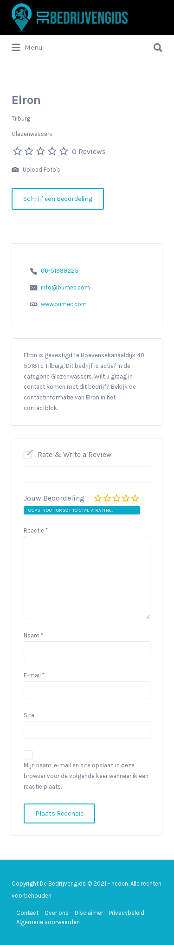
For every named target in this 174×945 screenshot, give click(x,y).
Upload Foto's (36, 170)
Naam (33, 635)
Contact (27, 912)
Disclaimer (89, 912)
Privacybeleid (126, 912)
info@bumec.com (65, 287)
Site (29, 715)
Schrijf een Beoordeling (57, 199)
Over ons (57, 912)
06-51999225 (59, 270)
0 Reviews (89, 151)
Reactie (36, 530)
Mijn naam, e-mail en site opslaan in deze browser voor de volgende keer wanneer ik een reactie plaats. (86, 776)
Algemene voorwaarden (48, 922)
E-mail (34, 675)
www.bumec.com (64, 304)
